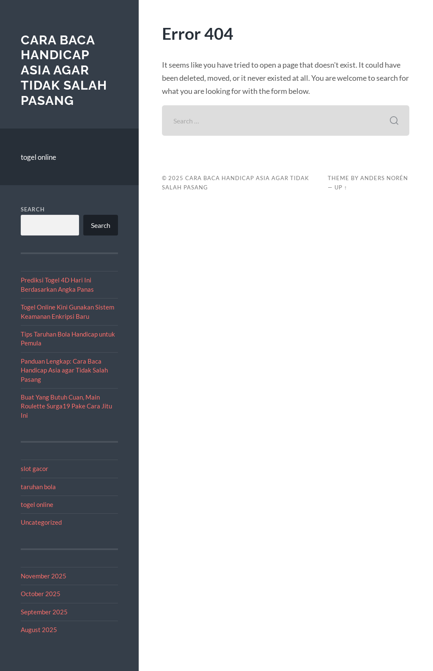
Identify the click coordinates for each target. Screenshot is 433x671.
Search (33, 209)
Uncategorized (41, 522)
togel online (38, 157)
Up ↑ (340, 187)
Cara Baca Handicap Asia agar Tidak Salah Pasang (64, 70)
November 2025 (43, 576)
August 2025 (39, 629)
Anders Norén (384, 178)
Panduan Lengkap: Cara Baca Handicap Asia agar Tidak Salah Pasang (64, 370)
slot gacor (34, 468)
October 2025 (40, 593)
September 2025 (44, 612)
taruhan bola (38, 486)
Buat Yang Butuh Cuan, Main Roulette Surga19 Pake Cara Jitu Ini (66, 406)
